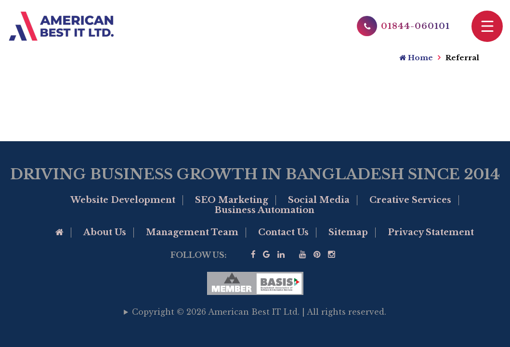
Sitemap (348, 232)
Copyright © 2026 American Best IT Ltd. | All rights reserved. (259, 312)
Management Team (192, 232)
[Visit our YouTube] (302, 255)
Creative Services (410, 200)
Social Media (319, 200)
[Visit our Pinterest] (317, 255)
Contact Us (283, 232)
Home (416, 57)
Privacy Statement (431, 232)
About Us (104, 232)
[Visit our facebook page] (253, 255)
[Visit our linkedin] (281, 255)
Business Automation (264, 210)
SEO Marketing (231, 200)
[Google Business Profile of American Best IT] (266, 255)
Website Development (122, 200)
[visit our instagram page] (331, 255)
